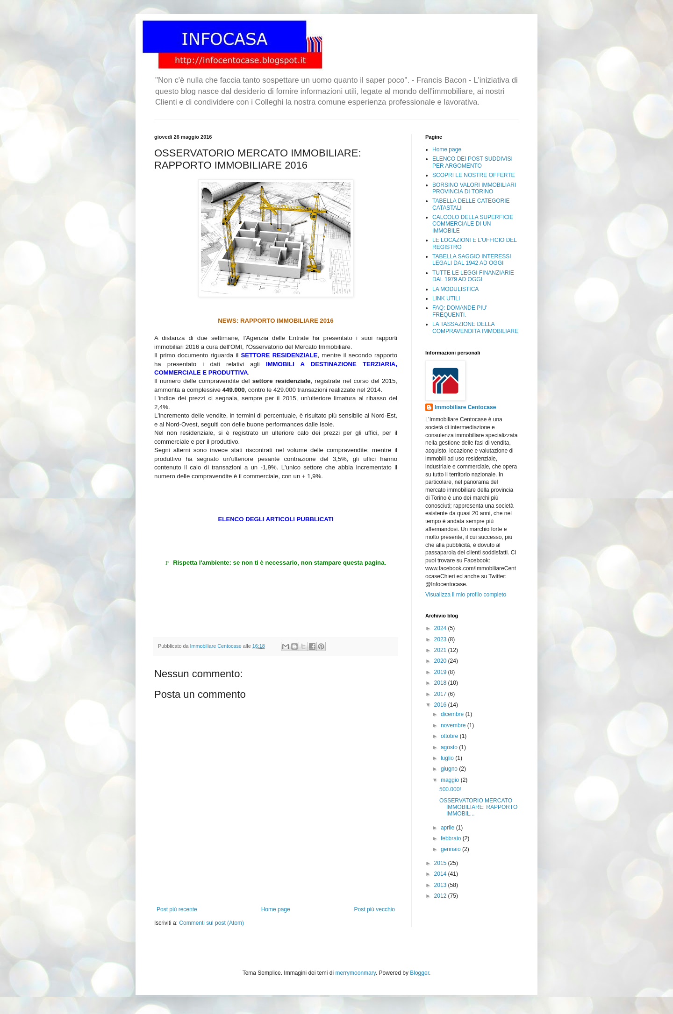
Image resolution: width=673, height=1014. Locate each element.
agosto (450, 747)
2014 (441, 874)
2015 (441, 863)
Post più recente (177, 909)
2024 (441, 628)
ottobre (450, 736)
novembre (454, 725)
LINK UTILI (446, 298)
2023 (441, 639)
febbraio (452, 838)
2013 (441, 885)
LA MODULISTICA (455, 289)
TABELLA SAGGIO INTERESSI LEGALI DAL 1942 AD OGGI (471, 259)
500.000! (450, 789)
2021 (441, 650)
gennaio (451, 849)
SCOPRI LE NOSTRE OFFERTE (473, 175)
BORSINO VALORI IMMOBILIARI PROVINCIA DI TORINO (474, 188)
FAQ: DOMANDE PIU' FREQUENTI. (459, 311)
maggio (451, 780)
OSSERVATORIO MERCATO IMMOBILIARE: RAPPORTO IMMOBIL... (478, 807)
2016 (441, 705)
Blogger (419, 973)
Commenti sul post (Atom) (211, 923)
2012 (441, 896)
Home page (275, 909)
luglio (448, 758)
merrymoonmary (355, 973)
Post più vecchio (374, 909)
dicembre (453, 714)
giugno (450, 769)
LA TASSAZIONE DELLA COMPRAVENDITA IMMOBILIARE (475, 327)
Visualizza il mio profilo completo (465, 594)
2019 (441, 672)
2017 (441, 694)
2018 (441, 683)
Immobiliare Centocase (465, 407)
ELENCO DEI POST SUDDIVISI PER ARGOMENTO (472, 162)
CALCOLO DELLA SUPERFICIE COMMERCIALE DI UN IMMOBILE (472, 224)
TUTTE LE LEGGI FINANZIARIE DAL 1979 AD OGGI (473, 276)
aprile (448, 827)
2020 (441, 661)
